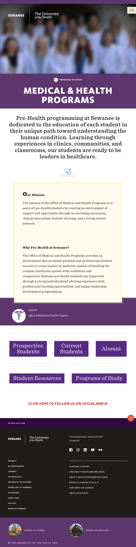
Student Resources (37, 378)
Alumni (111, 348)
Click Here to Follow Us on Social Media (68, 403)
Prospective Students (28, 348)
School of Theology (97, 530)
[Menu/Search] (131, 10)
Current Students (71, 348)
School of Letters (34, 530)
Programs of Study (99, 378)
